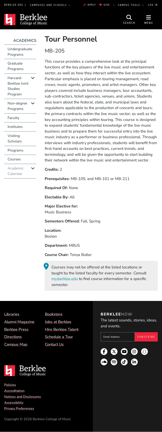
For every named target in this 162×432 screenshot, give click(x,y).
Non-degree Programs (17, 106)
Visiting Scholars (15, 138)
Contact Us (54, 344)
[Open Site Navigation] (149, 19)
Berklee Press (16, 329)
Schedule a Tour (59, 336)
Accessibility (13, 402)
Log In (153, 4)
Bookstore (53, 314)
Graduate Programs (15, 66)
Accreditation (14, 391)
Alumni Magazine (19, 321)
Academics (24, 40)
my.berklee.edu (64, 278)
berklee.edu (13, 4)
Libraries (11, 314)
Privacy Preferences (19, 408)
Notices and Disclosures (22, 396)
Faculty (13, 117)
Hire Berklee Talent (61, 329)
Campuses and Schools (49, 5)
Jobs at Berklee (58, 321)
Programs (15, 150)
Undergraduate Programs (20, 52)
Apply (89, 4)
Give (104, 4)
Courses (14, 159)
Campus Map (15, 344)
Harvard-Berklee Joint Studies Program (18, 86)
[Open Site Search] (129, 19)
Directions (13, 336)
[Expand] (33, 78)
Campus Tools (130, 5)
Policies (10, 385)
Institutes (15, 126)
